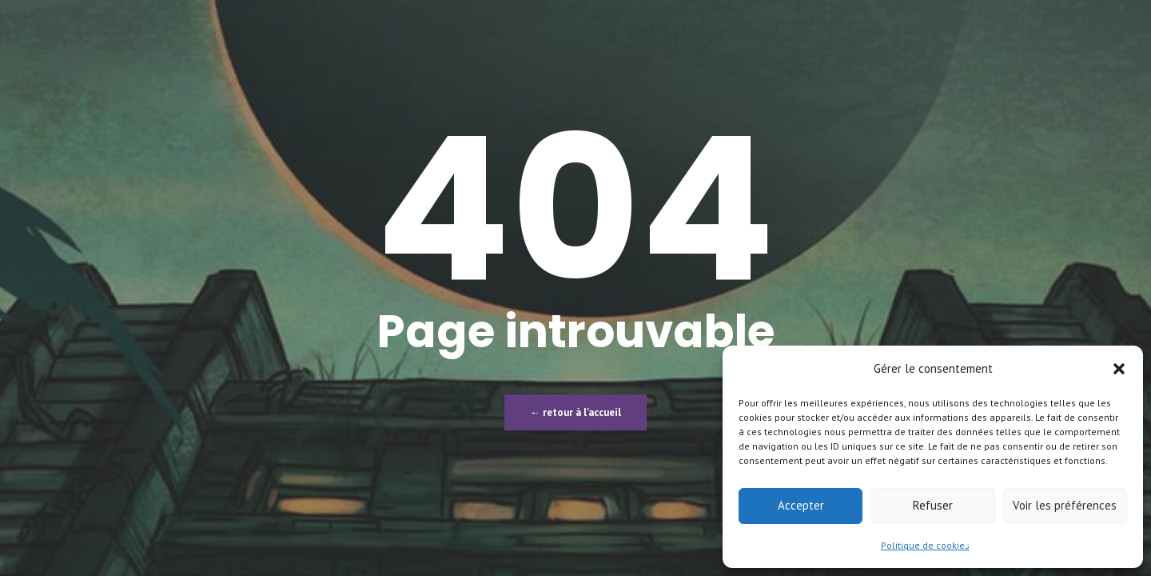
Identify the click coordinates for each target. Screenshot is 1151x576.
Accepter (801, 505)
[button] (1119, 369)
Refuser (933, 505)
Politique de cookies (925, 545)
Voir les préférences (1065, 505)
